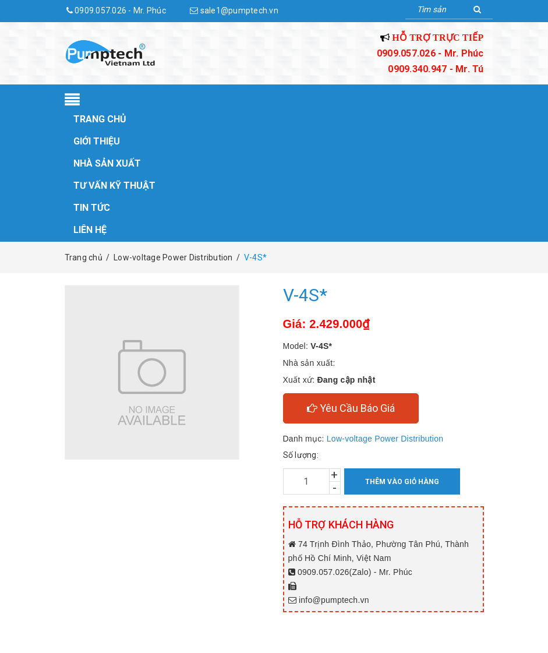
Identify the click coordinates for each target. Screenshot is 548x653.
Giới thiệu (96, 141)
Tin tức (91, 207)
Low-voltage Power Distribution (385, 438)
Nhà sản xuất (107, 163)
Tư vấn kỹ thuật (114, 185)
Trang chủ (99, 119)
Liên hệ (90, 229)
